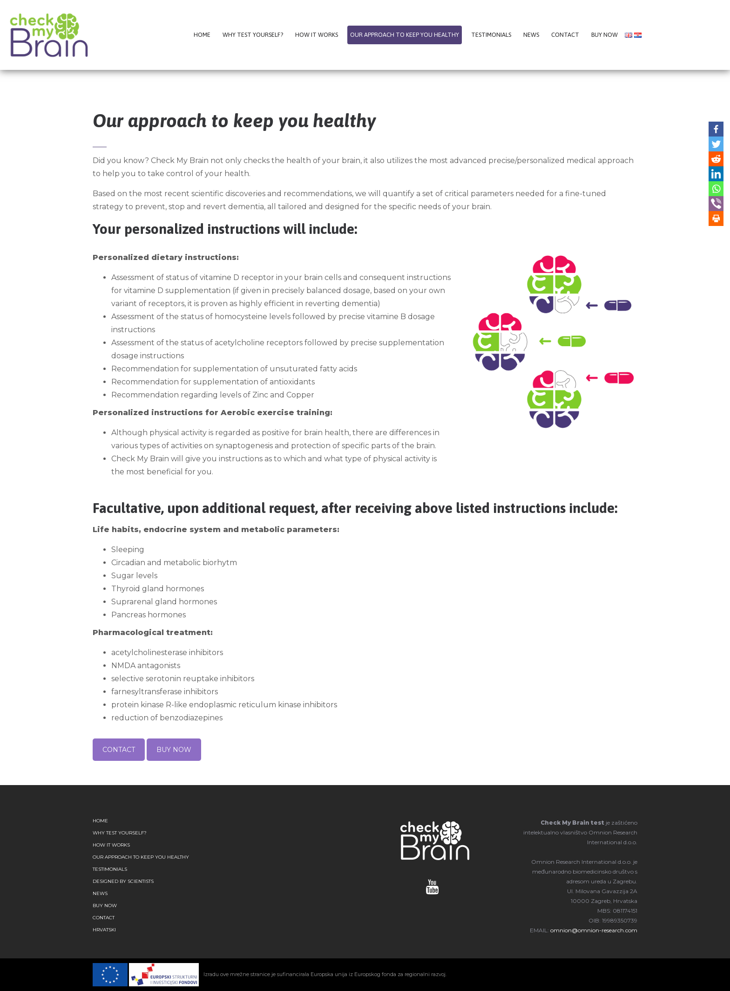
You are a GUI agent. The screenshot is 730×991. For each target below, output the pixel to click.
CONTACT (118, 749)
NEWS (100, 893)
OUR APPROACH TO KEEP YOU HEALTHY (141, 857)
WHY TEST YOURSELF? (120, 833)
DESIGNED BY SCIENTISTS (123, 881)
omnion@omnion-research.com (593, 930)
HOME (100, 821)
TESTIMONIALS (110, 869)
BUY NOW (173, 749)
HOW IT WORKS (111, 845)
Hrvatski (104, 930)
